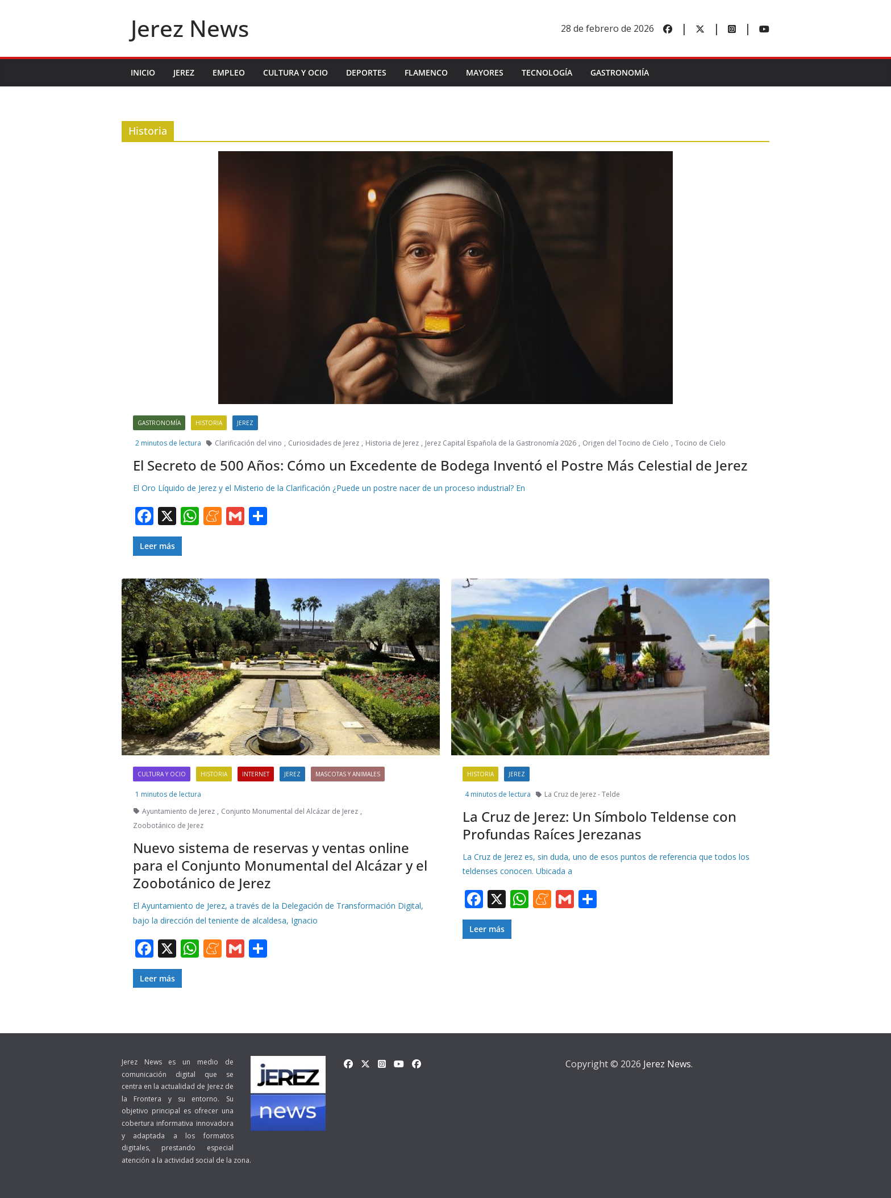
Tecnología (547, 72)
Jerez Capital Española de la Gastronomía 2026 (500, 443)
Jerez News (190, 28)
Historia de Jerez (392, 443)
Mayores (484, 72)
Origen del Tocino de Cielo (625, 443)
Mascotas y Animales (347, 774)
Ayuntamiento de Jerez (178, 811)
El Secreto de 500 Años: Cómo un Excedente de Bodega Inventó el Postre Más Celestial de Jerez (440, 465)
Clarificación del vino (248, 443)
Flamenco (426, 72)
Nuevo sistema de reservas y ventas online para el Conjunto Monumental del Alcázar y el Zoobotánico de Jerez (280, 865)
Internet (255, 774)
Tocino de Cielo (700, 443)
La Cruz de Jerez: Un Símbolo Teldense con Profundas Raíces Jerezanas (599, 825)
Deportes (366, 72)
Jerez (183, 72)
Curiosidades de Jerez (323, 443)
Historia (208, 423)
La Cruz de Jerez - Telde (582, 794)
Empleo (229, 72)
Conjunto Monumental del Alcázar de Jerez (289, 811)
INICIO (143, 72)
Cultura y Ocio (295, 72)
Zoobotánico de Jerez (168, 825)
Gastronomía (619, 72)
